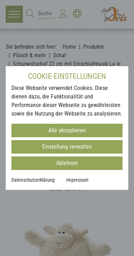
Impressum (77, 180)
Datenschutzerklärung (33, 180)
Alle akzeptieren (67, 130)
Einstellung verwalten (67, 146)
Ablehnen (67, 163)
